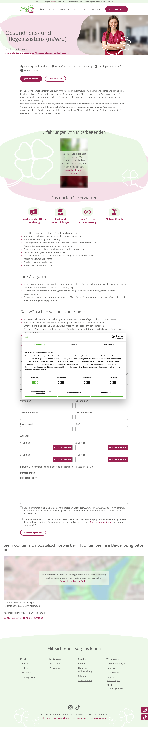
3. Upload (25, 454)
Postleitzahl (27, 424)
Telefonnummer (29, 412)
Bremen (82, 668)
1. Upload (25, 442)
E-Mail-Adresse (83, 412)
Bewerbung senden (33, 537)
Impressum (112, 672)
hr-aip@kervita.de (34, 622)
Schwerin (82, 680)
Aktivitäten (54, 668)
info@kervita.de (98, 723)
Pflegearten (55, 672)
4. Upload (80, 454)
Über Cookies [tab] (108, 345)
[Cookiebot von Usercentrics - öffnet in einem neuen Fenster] (113, 337)
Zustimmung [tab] (39, 345)
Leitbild (24, 672)
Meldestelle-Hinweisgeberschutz (116, 691)
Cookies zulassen (107, 393)
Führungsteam (28, 682)
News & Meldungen (116, 668)
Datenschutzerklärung (100, 526)
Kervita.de (10, 49)
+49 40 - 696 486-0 (53, 723)
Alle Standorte (85, 685)
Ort (77, 424)
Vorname (25, 400)
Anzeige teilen (55, 78)
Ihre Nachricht (28, 477)
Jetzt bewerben (31, 78)
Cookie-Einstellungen (113, 684)
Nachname (81, 400)
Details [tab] (74, 345)
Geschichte (26, 677)
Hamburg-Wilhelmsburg (85, 674)
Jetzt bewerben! (116, 9)
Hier (53, 1)
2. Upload (80, 442)
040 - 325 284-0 (13, 622)
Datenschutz (113, 677)
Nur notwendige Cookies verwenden (41, 393)
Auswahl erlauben (74, 393)
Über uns (25, 668)
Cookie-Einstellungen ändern (74, 585)
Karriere (21, 49)
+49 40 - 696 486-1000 (76, 723)
